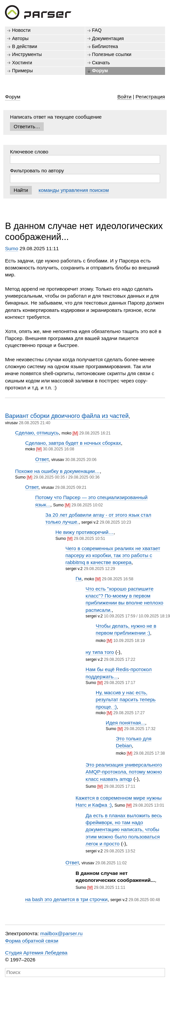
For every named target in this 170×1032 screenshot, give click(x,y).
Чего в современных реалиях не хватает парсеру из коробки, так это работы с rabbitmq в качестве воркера (113, 555)
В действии (24, 46)
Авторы (20, 38)
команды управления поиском (73, 190)
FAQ (97, 30)
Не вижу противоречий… (84, 532)
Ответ (41, 459)
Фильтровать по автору (37, 170)
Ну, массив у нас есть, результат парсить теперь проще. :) (126, 700)
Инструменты (27, 54)
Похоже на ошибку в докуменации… (57, 471)
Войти (124, 96)
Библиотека (105, 46)
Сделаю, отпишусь (37, 432)
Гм (79, 578)
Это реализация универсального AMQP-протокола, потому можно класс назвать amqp (123, 772)
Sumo (11, 248)
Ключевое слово (29, 151)
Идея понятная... (125, 722)
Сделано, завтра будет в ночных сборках (73, 443)
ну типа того (99, 652)
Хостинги (22, 62)
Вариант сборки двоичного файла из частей (67, 415)
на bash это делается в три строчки (66, 899)
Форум (100, 70)
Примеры (22, 70)
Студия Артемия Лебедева (36, 952)
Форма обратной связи (31, 941)
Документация (108, 38)
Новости (21, 30)
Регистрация (150, 96)
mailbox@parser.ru (61, 933)
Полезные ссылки (112, 54)
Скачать (101, 62)
